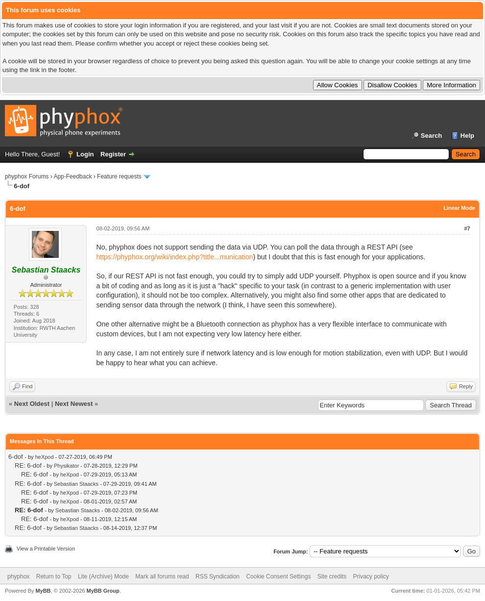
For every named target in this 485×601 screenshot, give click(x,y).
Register (113, 154)
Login (85, 154)
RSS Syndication (217, 576)
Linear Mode (459, 208)
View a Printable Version (46, 548)
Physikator (66, 466)
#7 (467, 228)
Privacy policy (371, 576)
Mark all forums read (162, 576)
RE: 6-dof (28, 465)
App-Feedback (72, 176)
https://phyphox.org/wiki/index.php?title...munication (175, 257)
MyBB (42, 591)
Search (431, 135)
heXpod (44, 457)
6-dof (15, 456)
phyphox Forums (26, 176)
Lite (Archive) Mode (103, 576)
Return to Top (54, 576)
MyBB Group (102, 591)
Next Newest (74, 403)
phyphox (18, 576)
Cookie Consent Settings (278, 576)
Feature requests (119, 176)
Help (467, 135)
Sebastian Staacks (76, 484)
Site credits (331, 576)
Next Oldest (31, 403)
